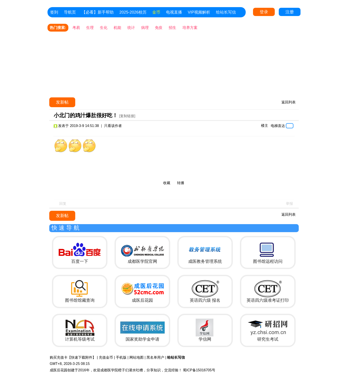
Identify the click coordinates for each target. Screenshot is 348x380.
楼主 (264, 125)
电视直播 (174, 12)
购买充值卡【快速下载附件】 (73, 357)
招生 (172, 28)
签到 (54, 12)
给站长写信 (226, 12)
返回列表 (288, 102)
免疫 (158, 28)
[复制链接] (127, 116)
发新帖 (62, 102)
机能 (117, 28)
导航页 (70, 12)
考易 (76, 28)
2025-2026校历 (132, 12)
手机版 (121, 357)
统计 (131, 28)
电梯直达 (278, 125)
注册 (289, 12)
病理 (145, 28)
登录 (264, 12)
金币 (156, 12)
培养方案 (190, 28)
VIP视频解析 (199, 12)
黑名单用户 (155, 357)
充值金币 (106, 357)
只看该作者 (113, 126)
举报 (289, 203)
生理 (90, 28)
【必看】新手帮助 (98, 12)
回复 (62, 203)
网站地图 (136, 357)
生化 (103, 28)
